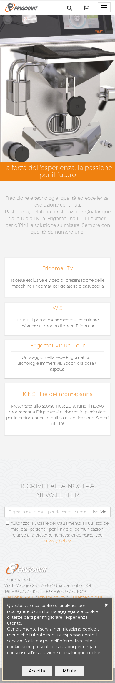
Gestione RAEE (19, 597)
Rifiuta (69, 671)
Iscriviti (100, 511)
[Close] (106, 605)
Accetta (37, 671)
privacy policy (57, 541)
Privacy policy (51, 597)
